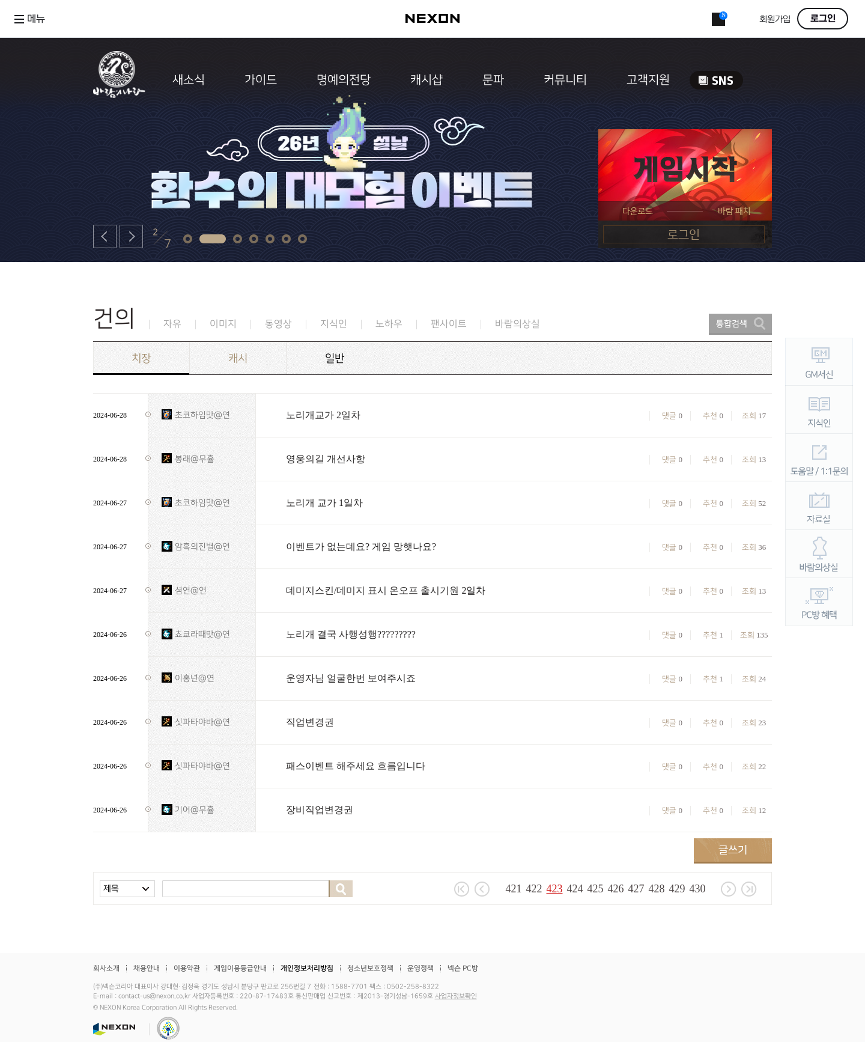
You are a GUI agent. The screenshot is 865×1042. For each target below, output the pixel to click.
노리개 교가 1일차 (324, 503)
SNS (716, 80)
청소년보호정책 (370, 968)
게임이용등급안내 (240, 968)
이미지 (223, 324)
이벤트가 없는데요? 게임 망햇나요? (361, 546)
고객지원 (648, 80)
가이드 (260, 80)
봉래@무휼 (194, 458)
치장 (141, 358)
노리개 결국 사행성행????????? (351, 634)
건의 (114, 318)
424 (575, 889)
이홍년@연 (194, 678)
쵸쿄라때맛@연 (202, 634)
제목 (111, 888)
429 (677, 889)
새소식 (188, 80)
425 (595, 889)
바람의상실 (517, 324)
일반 (334, 358)
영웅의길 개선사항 (325, 459)
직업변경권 (310, 722)
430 (698, 889)
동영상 (278, 324)
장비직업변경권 (319, 810)
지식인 (333, 324)
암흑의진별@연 (202, 546)
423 (555, 889)
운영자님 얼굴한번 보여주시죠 (351, 678)
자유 (172, 324)
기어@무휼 (194, 809)
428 (657, 889)
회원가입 (775, 19)
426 (616, 889)
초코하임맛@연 (202, 414)
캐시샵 (426, 80)
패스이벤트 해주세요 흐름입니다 (355, 766)
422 (534, 889)
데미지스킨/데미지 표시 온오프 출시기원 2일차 (385, 590)
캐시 (237, 358)
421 (514, 889)
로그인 (823, 18)
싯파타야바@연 (202, 722)
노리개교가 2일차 (323, 415)
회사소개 (106, 968)
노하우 (388, 324)
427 (636, 889)
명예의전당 (344, 80)
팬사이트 (449, 324)
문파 (493, 80)
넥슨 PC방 (463, 968)
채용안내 (146, 968)
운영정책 (420, 968)
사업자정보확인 (456, 996)
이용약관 (187, 968)
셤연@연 (191, 590)
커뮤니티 (565, 80)
